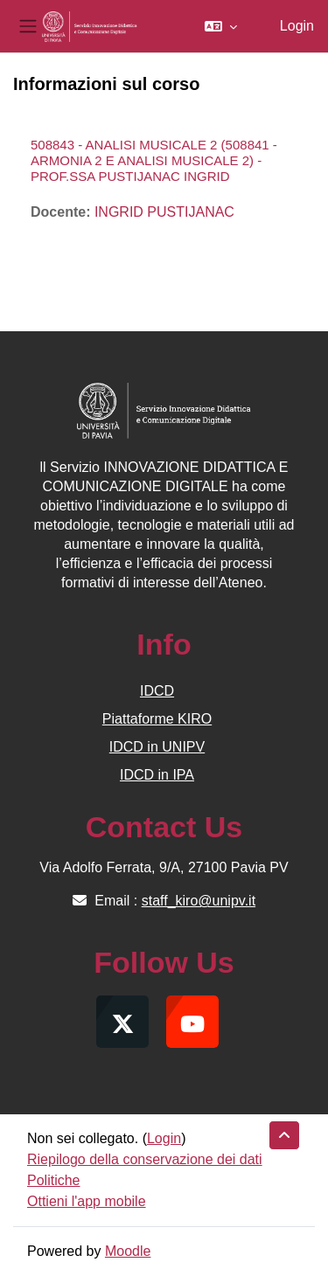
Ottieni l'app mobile (86, 1201)
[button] (221, 26)
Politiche (53, 1180)
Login (297, 25)
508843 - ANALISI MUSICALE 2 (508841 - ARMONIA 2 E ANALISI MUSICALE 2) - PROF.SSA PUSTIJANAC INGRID (154, 160)
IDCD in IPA (157, 774)
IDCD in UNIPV (157, 746)
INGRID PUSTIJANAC (164, 212)
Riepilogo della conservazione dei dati (144, 1159)
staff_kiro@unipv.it (198, 900)
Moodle (127, 1251)
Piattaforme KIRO (157, 718)
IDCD (157, 690)
